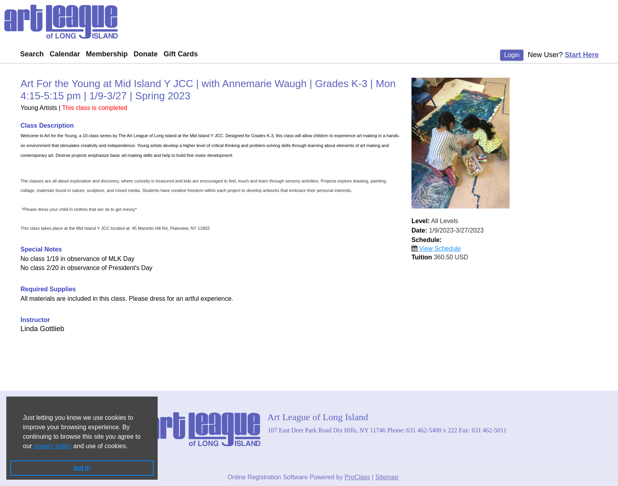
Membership (107, 54)
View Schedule (436, 248)
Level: (420, 221)
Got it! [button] (82, 468)
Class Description (47, 125)
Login (511, 55)
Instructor (35, 320)
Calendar (65, 54)
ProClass (357, 477)
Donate (146, 54)
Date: (419, 230)
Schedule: (426, 239)
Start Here (582, 55)
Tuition (421, 257)
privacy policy (53, 446)
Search (32, 54)
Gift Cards (181, 54)
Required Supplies (48, 289)
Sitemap (386, 477)
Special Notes (41, 249)
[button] (130, 446)
